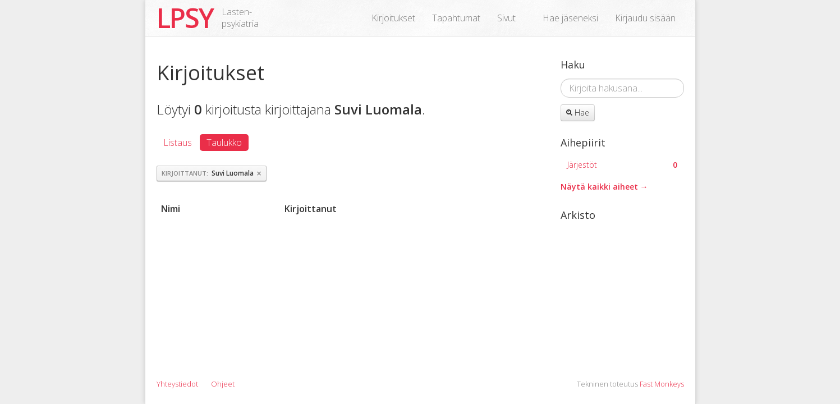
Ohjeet (223, 384)
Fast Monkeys (662, 384)
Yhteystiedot (177, 384)
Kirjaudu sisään (645, 18)
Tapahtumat (456, 18)
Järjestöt (622, 164)
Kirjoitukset (393, 18)
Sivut (506, 18)
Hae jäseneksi (570, 18)
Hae (577, 112)
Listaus (177, 142)
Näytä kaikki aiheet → (604, 186)
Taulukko (224, 142)
